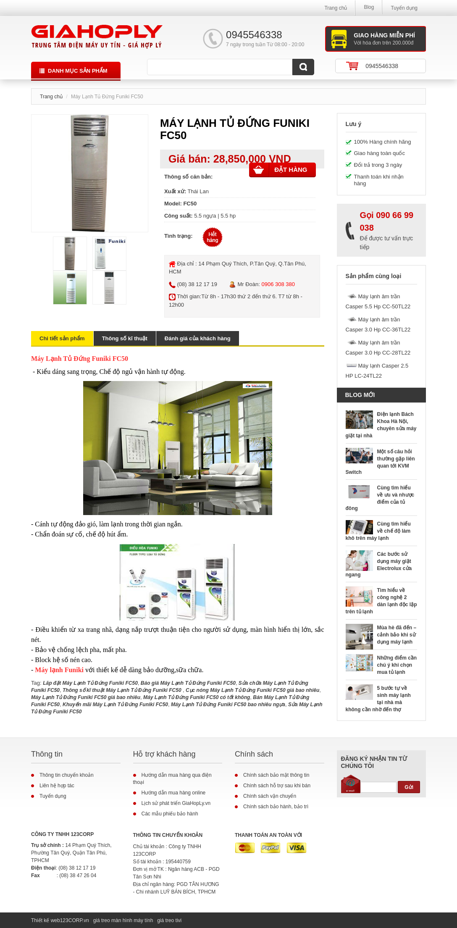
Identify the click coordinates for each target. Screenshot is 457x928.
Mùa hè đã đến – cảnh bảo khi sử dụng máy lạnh (397, 635)
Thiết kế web (45, 920)
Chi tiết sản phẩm (62, 338)
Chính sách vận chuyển (269, 796)
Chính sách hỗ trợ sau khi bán (276, 786)
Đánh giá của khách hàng (198, 338)
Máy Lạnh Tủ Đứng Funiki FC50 (79, 358)
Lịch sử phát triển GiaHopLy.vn (176, 803)
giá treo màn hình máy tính (123, 920)
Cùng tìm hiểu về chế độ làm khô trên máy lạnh (378, 531)
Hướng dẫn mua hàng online (174, 793)
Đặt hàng (280, 170)
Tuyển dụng (404, 8)
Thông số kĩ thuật (124, 338)
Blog (369, 7)
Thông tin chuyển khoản (66, 775)
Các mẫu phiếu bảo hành (170, 814)
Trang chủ (335, 8)
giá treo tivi (169, 920)
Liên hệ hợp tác (56, 786)
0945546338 (381, 66)
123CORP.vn (74, 920)
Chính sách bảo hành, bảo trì (275, 807)
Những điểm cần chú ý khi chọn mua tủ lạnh (397, 665)
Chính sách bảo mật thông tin (276, 775)
